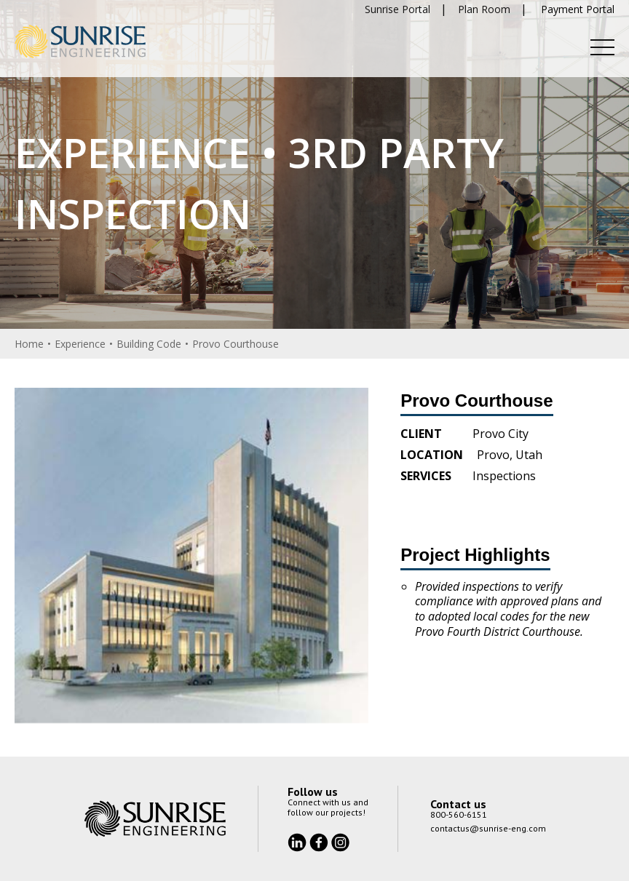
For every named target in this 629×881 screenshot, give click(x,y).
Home (29, 344)
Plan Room (484, 9)
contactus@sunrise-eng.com (488, 828)
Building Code (148, 344)
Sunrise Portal (397, 9)
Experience (80, 344)
